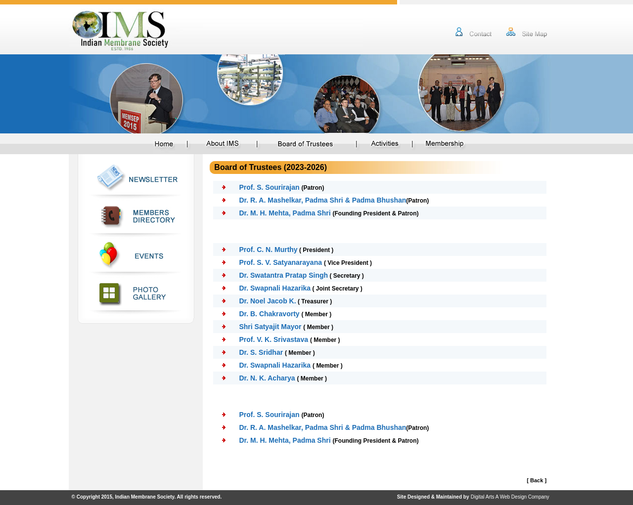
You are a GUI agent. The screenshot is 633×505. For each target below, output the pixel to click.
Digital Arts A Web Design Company (510, 497)
